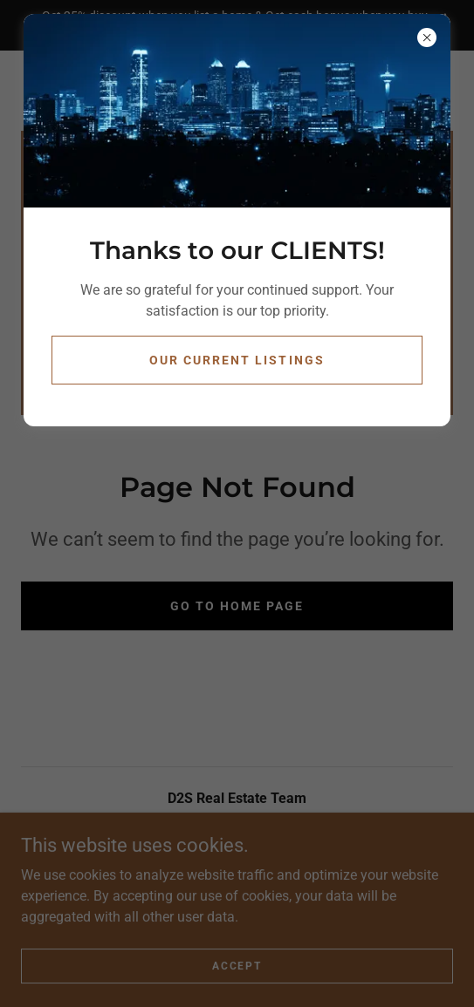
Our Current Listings (236, 360)
